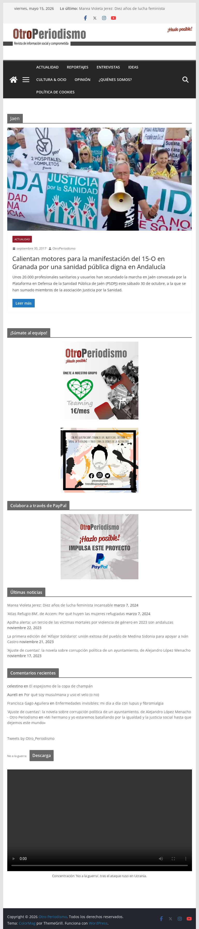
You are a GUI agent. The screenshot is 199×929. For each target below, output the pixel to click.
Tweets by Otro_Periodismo (30, 738)
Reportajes (77, 67)
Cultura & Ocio (51, 79)
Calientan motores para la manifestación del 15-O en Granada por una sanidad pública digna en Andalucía (89, 262)
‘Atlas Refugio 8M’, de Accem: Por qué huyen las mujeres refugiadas (66, 613)
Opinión (82, 79)
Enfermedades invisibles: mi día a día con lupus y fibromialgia (109, 703)
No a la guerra (16, 756)
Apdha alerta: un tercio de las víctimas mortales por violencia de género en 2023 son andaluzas (90, 622)
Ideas (133, 67)
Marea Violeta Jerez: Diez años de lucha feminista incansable (60, 605)
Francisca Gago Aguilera (28, 703)
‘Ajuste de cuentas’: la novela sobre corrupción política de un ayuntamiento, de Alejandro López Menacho (98, 650)
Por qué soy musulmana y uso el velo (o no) (61, 694)
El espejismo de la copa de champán (61, 686)
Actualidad (47, 67)
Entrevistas (108, 67)
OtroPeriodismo (64, 248)
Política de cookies (55, 92)
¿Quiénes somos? (115, 79)
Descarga (41, 755)
